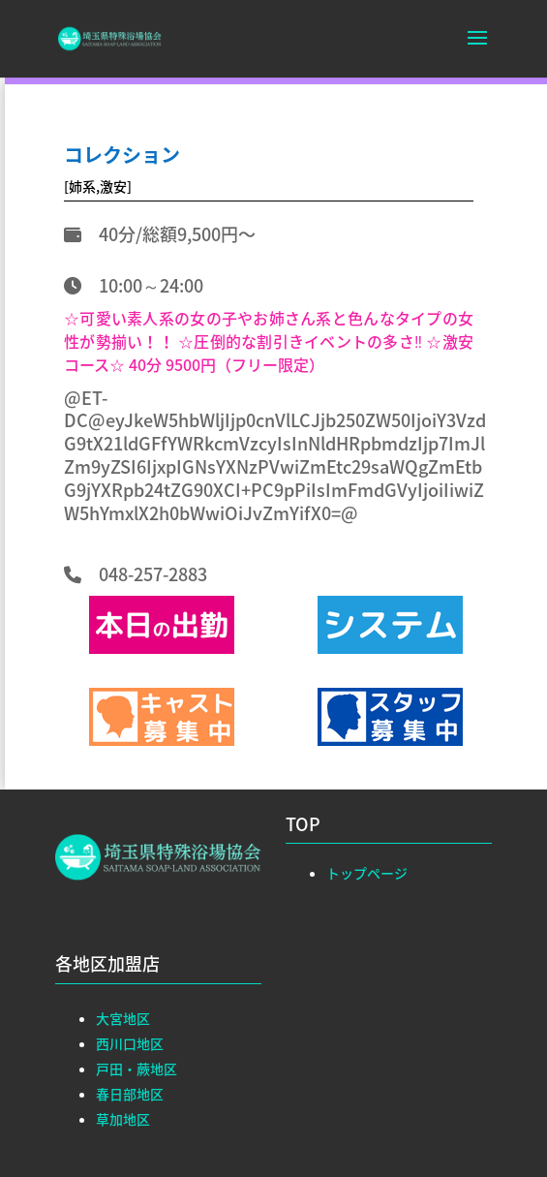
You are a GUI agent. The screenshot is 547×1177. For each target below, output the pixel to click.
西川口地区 (130, 1043)
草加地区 (123, 1119)
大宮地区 (123, 1018)
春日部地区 (130, 1093)
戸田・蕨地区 (136, 1068)
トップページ (367, 873)
